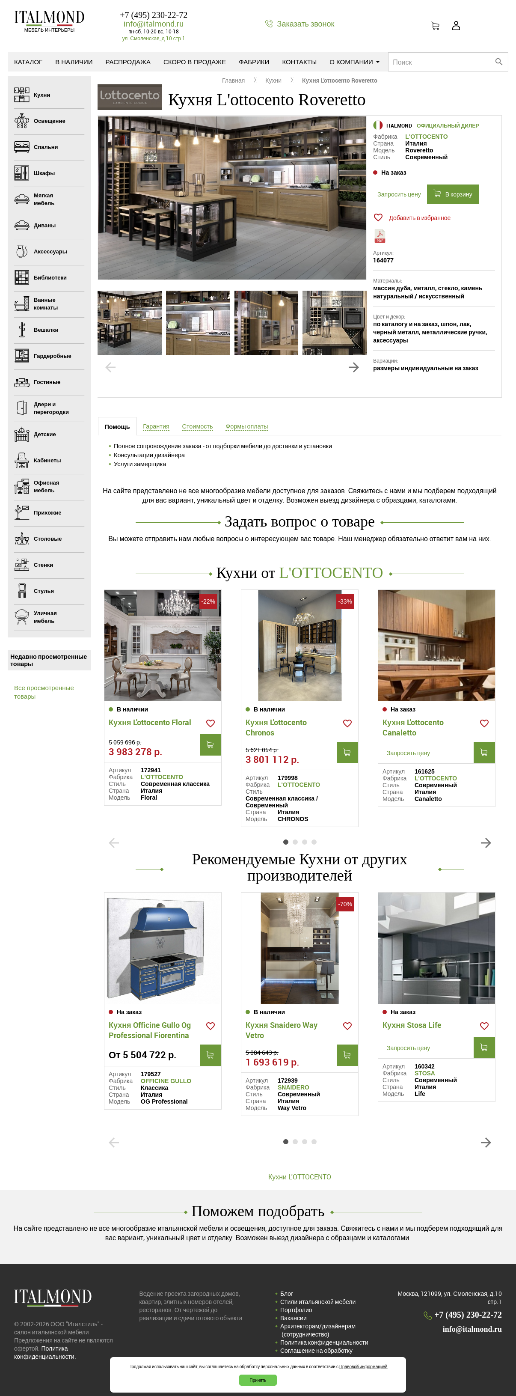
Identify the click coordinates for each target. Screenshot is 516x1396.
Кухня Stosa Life (412, 1025)
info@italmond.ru (154, 23)
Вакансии (293, 1318)
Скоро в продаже (194, 61)
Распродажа (128, 61)
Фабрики (254, 61)
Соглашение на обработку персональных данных (316, 1354)
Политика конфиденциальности (324, 1342)
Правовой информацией (363, 1366)
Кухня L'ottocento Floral (150, 722)
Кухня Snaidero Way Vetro (281, 1030)
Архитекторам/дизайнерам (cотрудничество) (318, 1330)
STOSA (425, 1073)
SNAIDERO (293, 1087)
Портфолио (296, 1310)
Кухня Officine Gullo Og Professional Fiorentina (150, 1030)
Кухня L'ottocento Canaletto (413, 727)
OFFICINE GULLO (166, 1081)
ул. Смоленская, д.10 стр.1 (153, 38)
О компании (354, 61)
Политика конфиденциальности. (45, 1352)
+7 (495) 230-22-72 (153, 15)
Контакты (299, 61)
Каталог (28, 61)
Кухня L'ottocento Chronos (276, 727)
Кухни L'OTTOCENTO (299, 1177)
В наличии (73, 61)
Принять (257, 1380)
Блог (286, 1293)
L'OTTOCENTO (426, 136)
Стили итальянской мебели (318, 1302)
